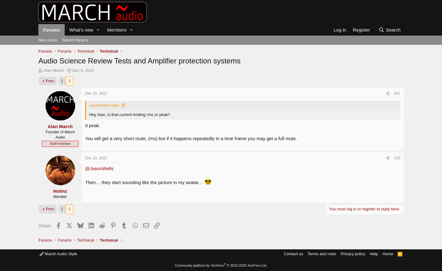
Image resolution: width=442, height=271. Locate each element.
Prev (50, 81)
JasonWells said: (104, 105)
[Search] (389, 30)
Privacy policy (353, 254)
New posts (47, 40)
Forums (51, 29)
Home (388, 254)
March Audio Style (58, 254)
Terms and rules (322, 254)
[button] (98, 30)
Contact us (293, 254)
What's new (81, 29)
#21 (397, 93)
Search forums (75, 40)
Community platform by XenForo (221, 265)
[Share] (388, 93)
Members (117, 29)
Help (374, 254)
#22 (397, 158)
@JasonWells (99, 168)
